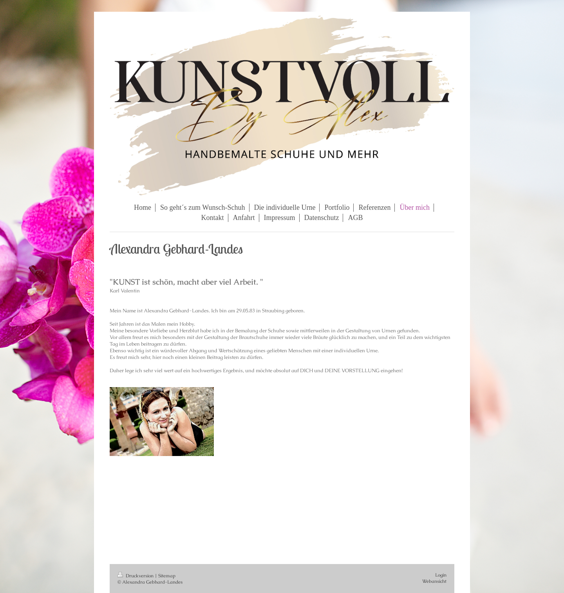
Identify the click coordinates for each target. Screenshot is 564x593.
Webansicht (434, 581)
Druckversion (136, 576)
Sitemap (166, 576)
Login (440, 575)
